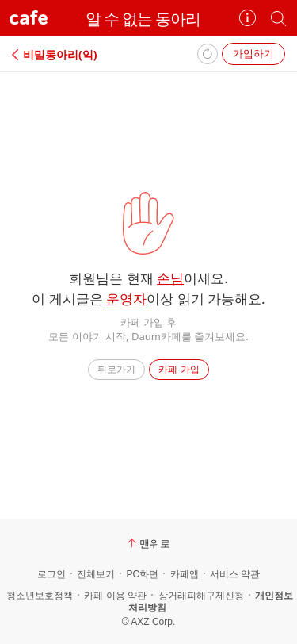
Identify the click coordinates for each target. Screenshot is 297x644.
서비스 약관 (235, 574)
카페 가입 (178, 369)
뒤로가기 (116, 369)
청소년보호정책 (39, 595)
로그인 (51, 574)
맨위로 (149, 543)
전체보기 (96, 574)
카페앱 (184, 574)
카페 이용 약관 (115, 595)
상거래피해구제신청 (201, 595)
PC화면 (142, 574)
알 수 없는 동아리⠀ (149, 18)
